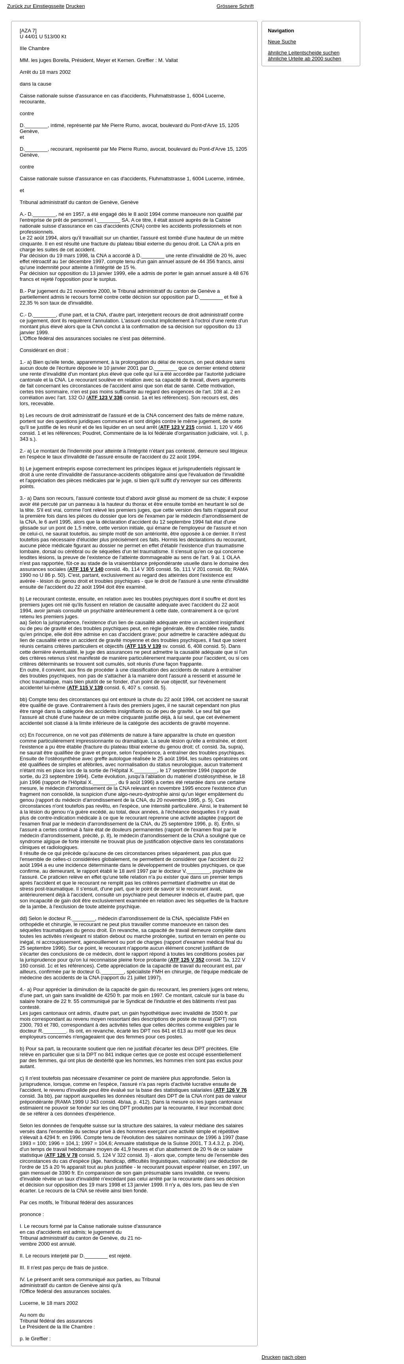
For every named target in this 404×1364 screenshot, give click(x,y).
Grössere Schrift (235, 6)
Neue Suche (282, 42)
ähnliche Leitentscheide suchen (303, 53)
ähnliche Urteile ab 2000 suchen (304, 59)
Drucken (75, 6)
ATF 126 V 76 (231, 1090)
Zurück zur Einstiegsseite (35, 6)
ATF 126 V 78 (61, 1155)
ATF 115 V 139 (144, 646)
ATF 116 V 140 (86, 569)
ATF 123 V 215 (177, 427)
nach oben (294, 1357)
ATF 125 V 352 (187, 960)
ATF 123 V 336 (105, 397)
